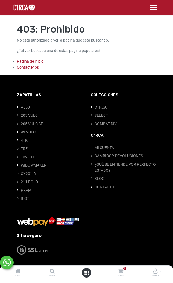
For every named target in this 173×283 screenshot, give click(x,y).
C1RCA (101, 107)
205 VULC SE (32, 124)
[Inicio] (18, 271)
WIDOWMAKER (33, 165)
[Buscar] (52, 271)
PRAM (26, 190)
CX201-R (28, 173)
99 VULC (28, 132)
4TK (24, 140)
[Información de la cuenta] (155, 271)
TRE (24, 149)
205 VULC (29, 115)
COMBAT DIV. (106, 124)
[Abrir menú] (86, 273)
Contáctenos (28, 67)
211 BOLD (29, 182)
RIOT (25, 198)
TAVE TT (28, 157)
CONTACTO (104, 187)
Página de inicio (30, 61)
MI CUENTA (104, 147)
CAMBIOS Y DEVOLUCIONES (119, 156)
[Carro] (120, 271)
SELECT (101, 115)
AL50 (25, 107)
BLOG (100, 178)
